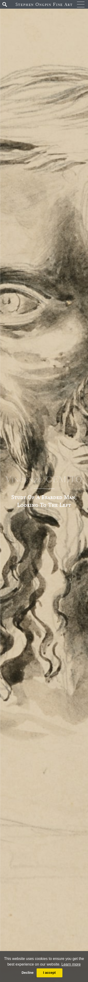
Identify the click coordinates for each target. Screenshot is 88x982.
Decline (28, 972)
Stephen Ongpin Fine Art (44, 4)
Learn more (71, 964)
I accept (49, 972)
